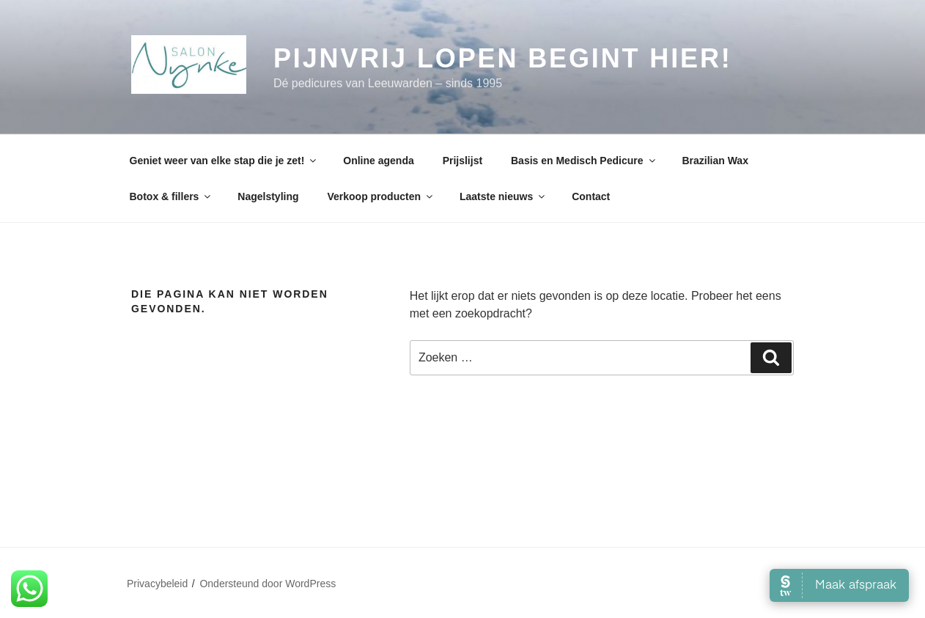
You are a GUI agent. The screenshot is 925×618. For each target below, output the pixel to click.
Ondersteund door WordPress (267, 583)
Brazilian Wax (715, 160)
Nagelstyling (267, 196)
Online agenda (378, 160)
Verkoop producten (381, 196)
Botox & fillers (171, 196)
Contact (591, 196)
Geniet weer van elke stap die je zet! (224, 160)
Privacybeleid (157, 583)
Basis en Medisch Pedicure (584, 160)
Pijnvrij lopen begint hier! (502, 58)
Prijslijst (462, 160)
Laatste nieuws (503, 196)
